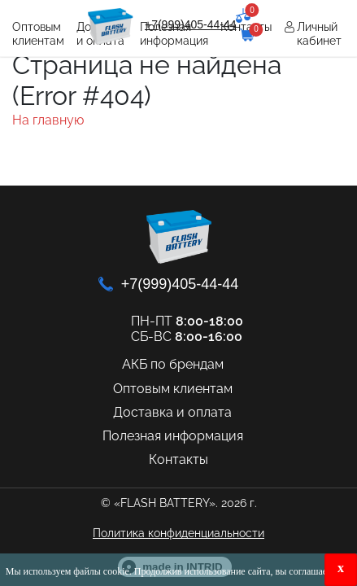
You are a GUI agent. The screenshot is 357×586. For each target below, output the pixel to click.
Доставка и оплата (172, 412)
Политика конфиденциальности (178, 533)
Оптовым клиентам (38, 33)
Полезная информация (172, 436)
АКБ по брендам (173, 364)
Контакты (178, 459)
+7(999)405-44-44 (190, 24)
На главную (48, 120)
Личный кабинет (319, 33)
